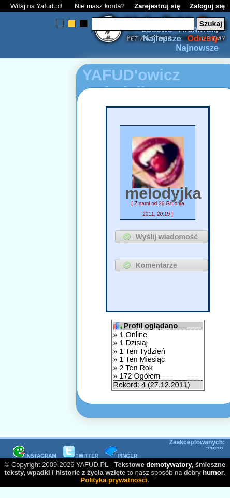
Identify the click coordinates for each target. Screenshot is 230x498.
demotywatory (168, 465)
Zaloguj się (207, 6)
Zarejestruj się (157, 6)
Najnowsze (197, 47)
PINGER (121, 456)
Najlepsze (162, 38)
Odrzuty (203, 38)
